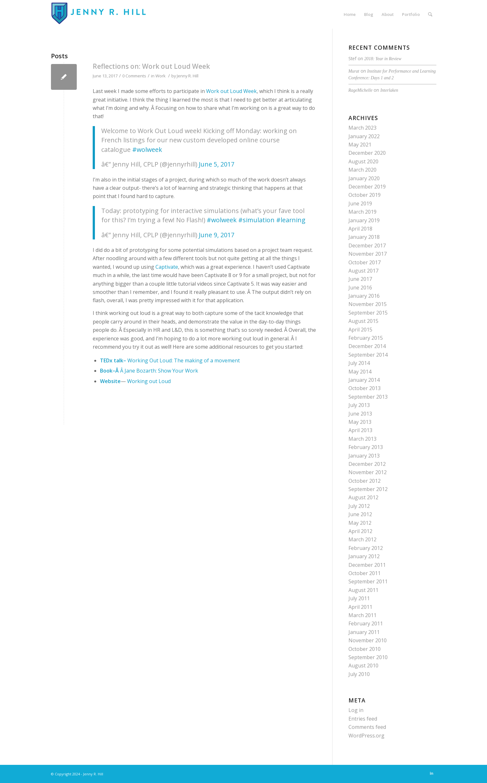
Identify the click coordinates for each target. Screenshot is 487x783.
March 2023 (362, 127)
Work (160, 76)
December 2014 (367, 346)
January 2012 (364, 556)
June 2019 (360, 203)
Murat (353, 71)
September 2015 (368, 312)
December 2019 (367, 186)
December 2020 (367, 152)
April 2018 (360, 228)
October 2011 (364, 573)
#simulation (256, 220)
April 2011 (360, 606)
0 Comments (134, 76)
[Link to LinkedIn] (431, 773)
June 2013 (360, 413)
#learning (290, 220)
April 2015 (360, 329)
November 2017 (367, 253)
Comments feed (367, 726)
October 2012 (364, 480)
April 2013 (360, 430)
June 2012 (360, 514)
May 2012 (359, 522)
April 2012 (360, 531)
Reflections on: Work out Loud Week (151, 66)
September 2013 (368, 396)
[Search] (430, 14)
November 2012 (367, 472)
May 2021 (359, 144)
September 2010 (368, 657)
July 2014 (359, 363)
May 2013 (359, 421)
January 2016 (364, 295)
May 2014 (359, 371)
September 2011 (368, 581)
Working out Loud (148, 381)
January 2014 (364, 379)
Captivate (166, 266)
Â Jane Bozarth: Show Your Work (159, 370)
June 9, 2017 (216, 235)
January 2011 (364, 632)
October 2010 (364, 648)
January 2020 (364, 178)
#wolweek (147, 149)
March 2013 (362, 438)
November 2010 (367, 640)
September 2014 (368, 354)
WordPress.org (366, 735)
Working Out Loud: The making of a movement (183, 360)
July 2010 (359, 674)
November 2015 (367, 304)
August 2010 (363, 665)
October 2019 (364, 194)
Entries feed (362, 718)
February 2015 (365, 337)
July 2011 (359, 598)
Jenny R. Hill (187, 76)
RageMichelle (360, 90)
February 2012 (365, 548)
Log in (355, 710)
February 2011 (365, 623)
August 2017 (363, 270)
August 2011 (363, 590)
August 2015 (363, 320)
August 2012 (363, 497)
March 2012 (362, 539)
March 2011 (362, 615)
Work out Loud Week (231, 91)
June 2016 (360, 287)
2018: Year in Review (382, 58)
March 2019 (362, 211)
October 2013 (364, 388)
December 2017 (367, 245)
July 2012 (359, 505)
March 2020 (362, 169)
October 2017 (364, 262)
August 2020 (363, 161)
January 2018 (364, 236)
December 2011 (367, 564)
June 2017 (360, 278)
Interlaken (389, 90)
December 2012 (367, 463)
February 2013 (365, 447)
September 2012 (368, 489)
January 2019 (364, 220)
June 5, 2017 (216, 164)
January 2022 (364, 136)
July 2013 (359, 405)
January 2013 (364, 455)
